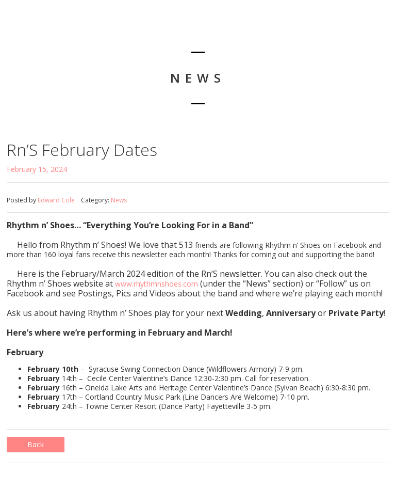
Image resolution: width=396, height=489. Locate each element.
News (119, 200)
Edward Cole (56, 200)
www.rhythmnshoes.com (156, 284)
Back (35, 444)
